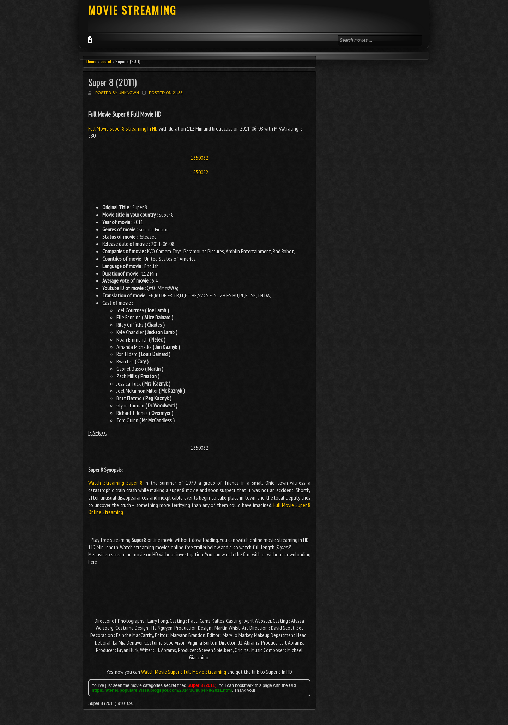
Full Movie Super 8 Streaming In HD (123, 128)
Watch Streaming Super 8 (115, 482)
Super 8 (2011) (112, 82)
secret (106, 61)
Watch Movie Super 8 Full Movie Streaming (183, 671)
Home (91, 61)
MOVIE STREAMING (132, 10)
